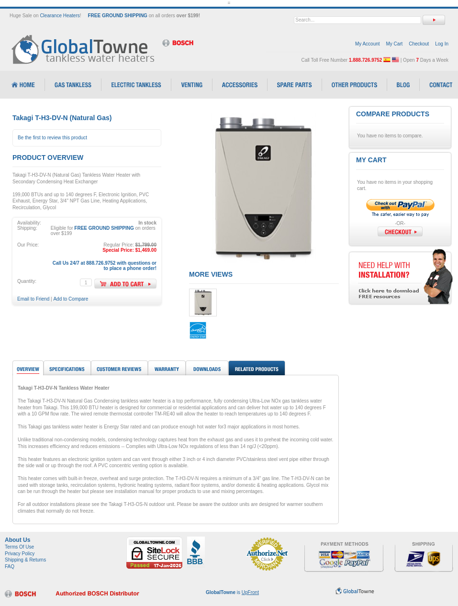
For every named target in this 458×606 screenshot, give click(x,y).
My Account (367, 43)
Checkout (419, 43)
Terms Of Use (19, 547)
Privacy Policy (19, 553)
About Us (17, 540)
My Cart (394, 43)
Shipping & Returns (25, 559)
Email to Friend (33, 299)
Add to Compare (70, 299)
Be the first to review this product (52, 137)
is (232, 592)
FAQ (9, 566)
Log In (441, 43)
